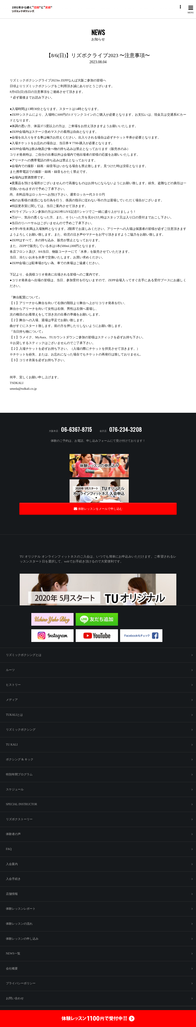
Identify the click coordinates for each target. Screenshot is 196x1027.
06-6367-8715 (76, 429)
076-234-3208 (125, 429)
